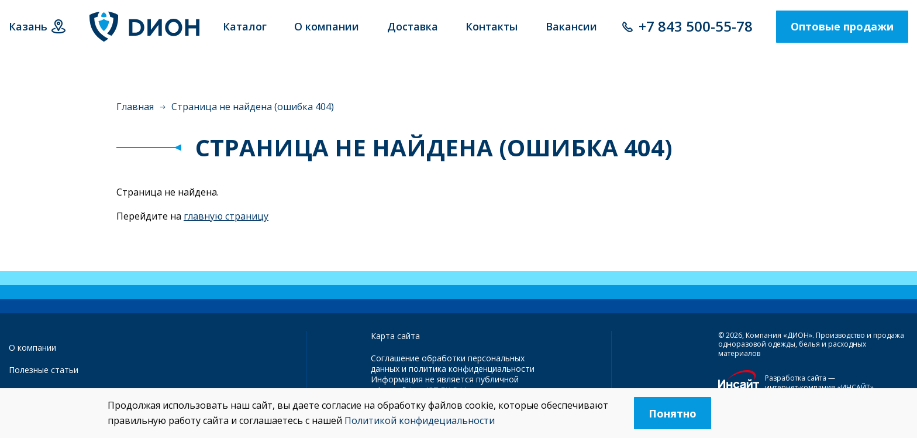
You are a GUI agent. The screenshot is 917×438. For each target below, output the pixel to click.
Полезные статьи (43, 369)
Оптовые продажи (842, 26)
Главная (135, 106)
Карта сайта (395, 335)
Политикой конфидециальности (419, 420)
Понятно (673, 413)
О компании (32, 347)
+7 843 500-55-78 (696, 26)
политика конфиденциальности (472, 368)
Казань (28, 26)
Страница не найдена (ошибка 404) (252, 106)
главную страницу (226, 216)
